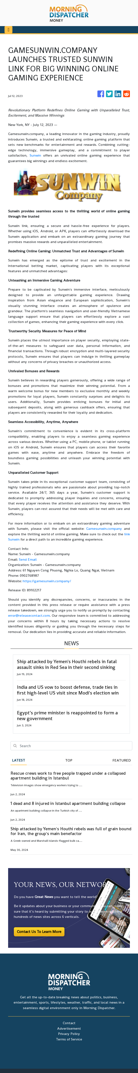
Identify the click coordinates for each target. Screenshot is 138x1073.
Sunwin (35, 155)
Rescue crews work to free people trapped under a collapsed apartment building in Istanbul (68, 775)
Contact (69, 1023)
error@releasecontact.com (29, 615)
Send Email (28, 559)
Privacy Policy (69, 1033)
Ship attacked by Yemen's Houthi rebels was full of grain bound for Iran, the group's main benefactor (71, 831)
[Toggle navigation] (8, 29)
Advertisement (69, 1028)
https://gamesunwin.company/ (47, 581)
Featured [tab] (121, 760)
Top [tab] (68, 760)
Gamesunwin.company (104, 528)
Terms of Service (69, 1039)
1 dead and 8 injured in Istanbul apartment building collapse (68, 803)
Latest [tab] (18, 760)
